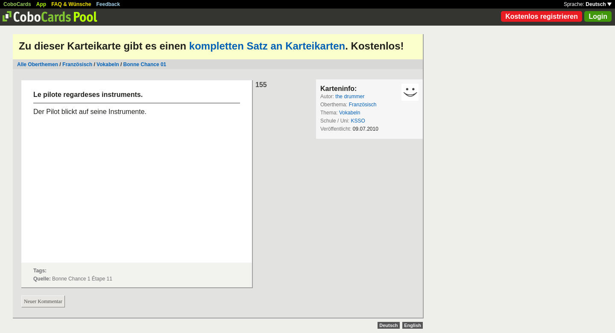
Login (598, 16)
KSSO (358, 121)
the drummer (349, 96)
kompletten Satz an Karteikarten (267, 46)
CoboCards (17, 4)
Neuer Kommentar (43, 301)
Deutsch (599, 4)
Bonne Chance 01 (145, 64)
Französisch (77, 64)
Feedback (108, 4)
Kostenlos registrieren (541, 16)
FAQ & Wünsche (71, 4)
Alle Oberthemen (37, 64)
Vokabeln (108, 64)
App (41, 4)
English (412, 325)
